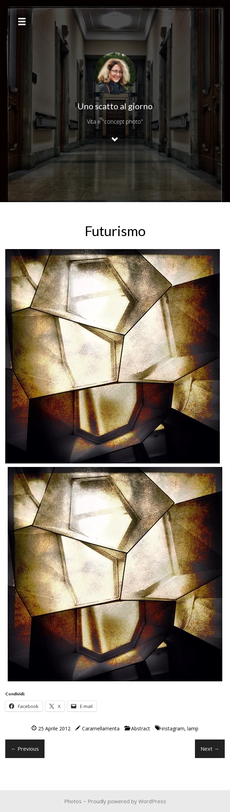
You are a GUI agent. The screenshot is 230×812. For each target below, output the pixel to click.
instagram (173, 728)
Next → (210, 748)
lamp (192, 728)
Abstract (140, 728)
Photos (73, 801)
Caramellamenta (101, 728)
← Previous (25, 748)
